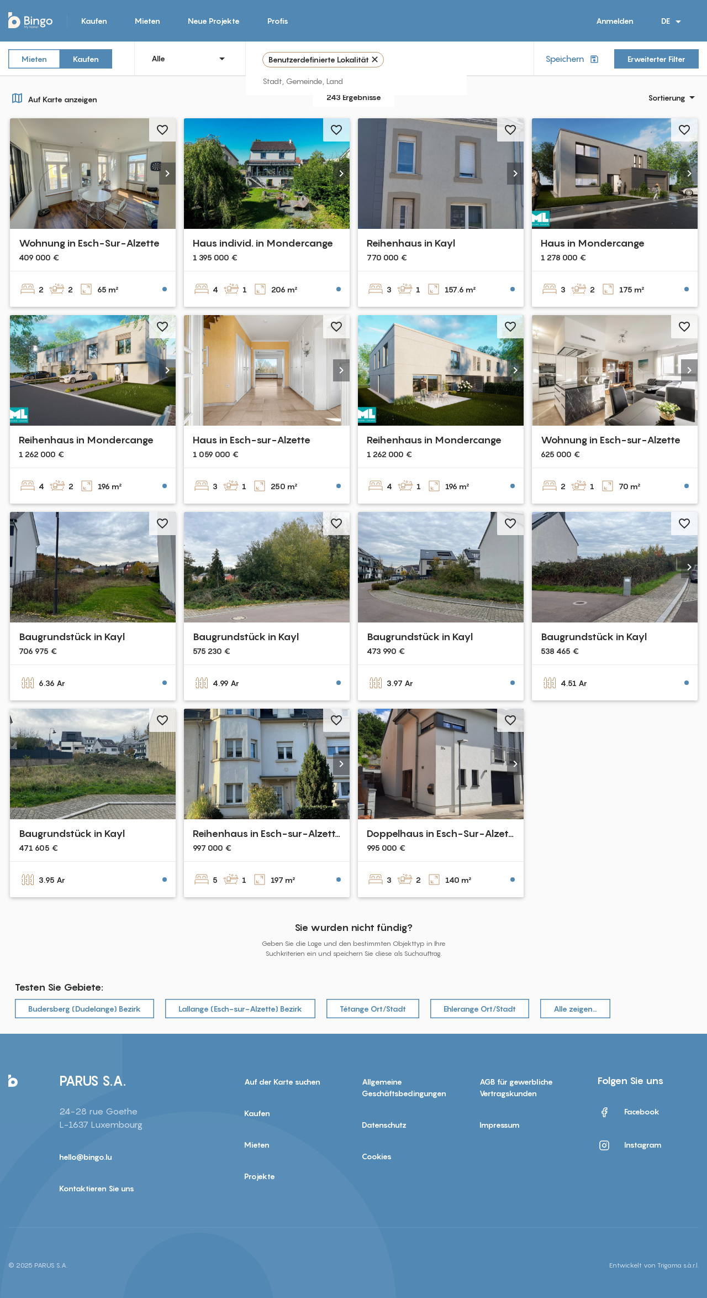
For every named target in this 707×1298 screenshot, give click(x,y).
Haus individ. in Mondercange (263, 243)
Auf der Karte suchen (282, 1081)
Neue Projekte (214, 20)
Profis (277, 20)
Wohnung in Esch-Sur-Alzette (89, 243)
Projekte (259, 1176)
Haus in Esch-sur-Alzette (251, 440)
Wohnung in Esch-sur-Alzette (610, 440)
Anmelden (615, 20)
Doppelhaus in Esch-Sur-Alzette (442, 833)
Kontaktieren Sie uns (96, 1188)
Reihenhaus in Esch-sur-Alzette (267, 833)
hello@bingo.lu (85, 1156)
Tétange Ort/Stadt (373, 1008)
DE (673, 21)
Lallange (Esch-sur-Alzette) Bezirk (240, 1008)
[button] (167, 174)
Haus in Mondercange (593, 243)
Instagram (630, 1145)
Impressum (499, 1124)
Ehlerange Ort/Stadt (480, 1008)
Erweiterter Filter (656, 59)
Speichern (573, 59)
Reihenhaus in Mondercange (86, 440)
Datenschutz (384, 1124)
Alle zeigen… (575, 1008)
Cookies (377, 1156)
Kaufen (94, 20)
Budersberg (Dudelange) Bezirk (84, 1008)
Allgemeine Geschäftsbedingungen (404, 1087)
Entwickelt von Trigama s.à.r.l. (654, 1265)
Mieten (147, 20)
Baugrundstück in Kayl (72, 636)
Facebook (628, 1112)
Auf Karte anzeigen (52, 98)
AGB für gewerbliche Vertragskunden (516, 1087)
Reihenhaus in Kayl (411, 243)
